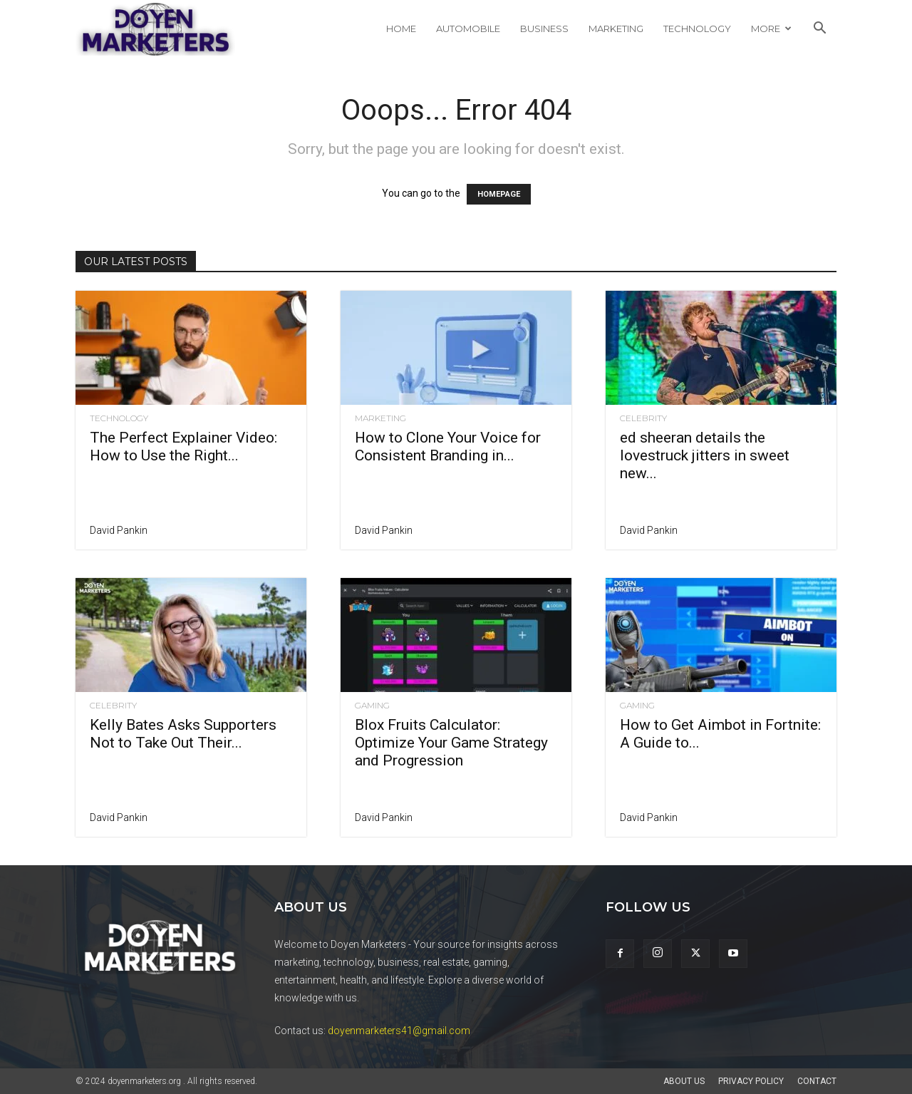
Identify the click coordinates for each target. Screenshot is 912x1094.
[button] (819, 29)
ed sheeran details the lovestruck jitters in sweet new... (704, 455)
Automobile (468, 28)
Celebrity (643, 418)
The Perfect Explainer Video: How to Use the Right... (183, 446)
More (771, 28)
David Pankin (118, 530)
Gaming (372, 705)
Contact (816, 1081)
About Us (684, 1081)
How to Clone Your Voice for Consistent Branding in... (448, 446)
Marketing (616, 28)
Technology (697, 28)
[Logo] (155, 29)
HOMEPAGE (498, 194)
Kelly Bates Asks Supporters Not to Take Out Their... (183, 733)
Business (544, 28)
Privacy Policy (751, 1081)
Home (401, 28)
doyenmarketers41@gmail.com (399, 1030)
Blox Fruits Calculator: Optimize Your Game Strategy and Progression (451, 742)
